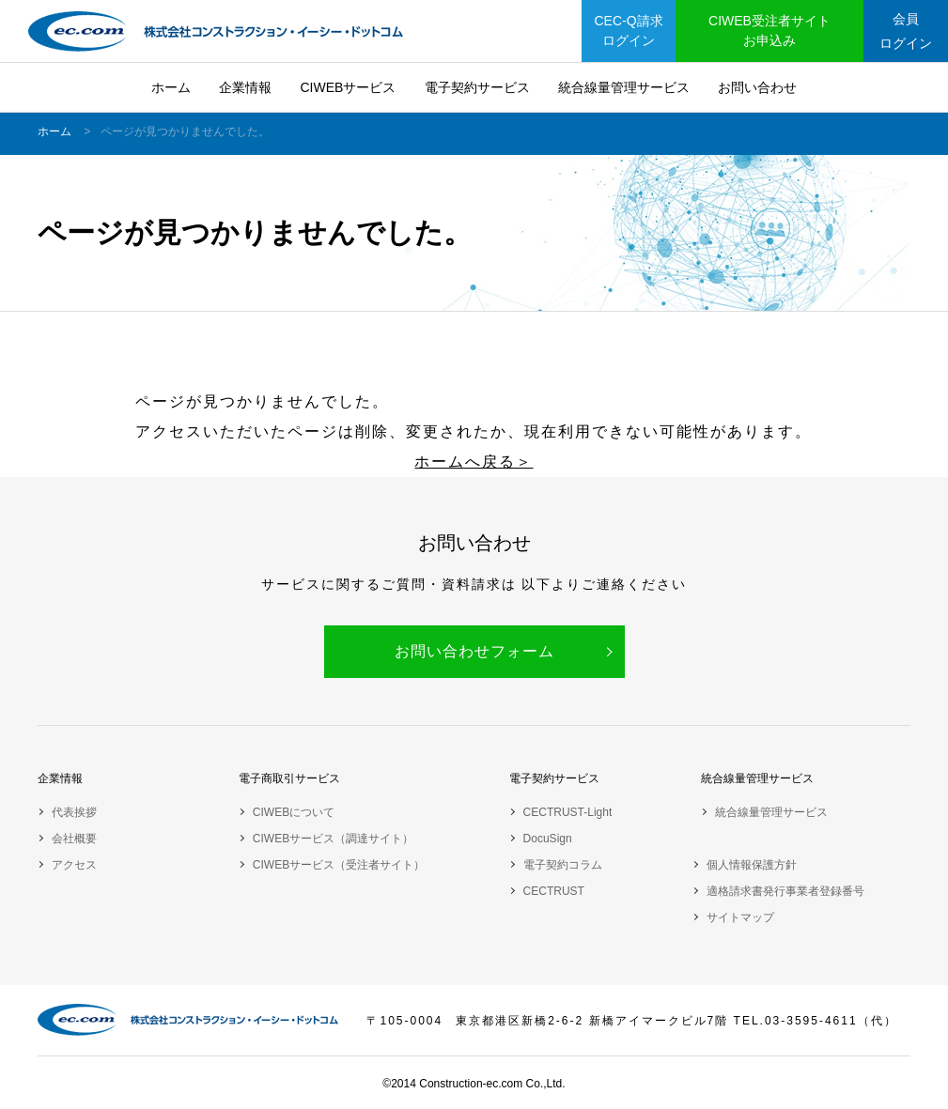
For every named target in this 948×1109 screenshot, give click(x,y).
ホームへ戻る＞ (473, 462)
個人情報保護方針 (752, 864)
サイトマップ (740, 917)
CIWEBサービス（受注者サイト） (339, 864)
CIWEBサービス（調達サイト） (333, 838)
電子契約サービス (477, 87)
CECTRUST (553, 891)
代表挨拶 (74, 812)
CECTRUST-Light (568, 812)
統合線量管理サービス (624, 87)
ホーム (171, 87)
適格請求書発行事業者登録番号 (785, 891)
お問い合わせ (757, 87)
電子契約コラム (562, 864)
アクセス (74, 864)
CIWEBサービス (348, 87)
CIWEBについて (293, 812)
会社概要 (74, 838)
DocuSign (547, 838)
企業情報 (245, 87)
